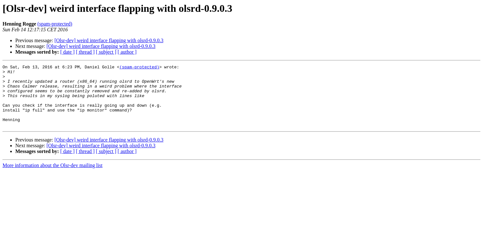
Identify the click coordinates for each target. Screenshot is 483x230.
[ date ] (67, 52)
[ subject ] (106, 52)
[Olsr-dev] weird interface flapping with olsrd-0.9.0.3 (109, 40)
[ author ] (127, 52)
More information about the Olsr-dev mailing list (52, 177)
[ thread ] (85, 52)
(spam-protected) (54, 24)
